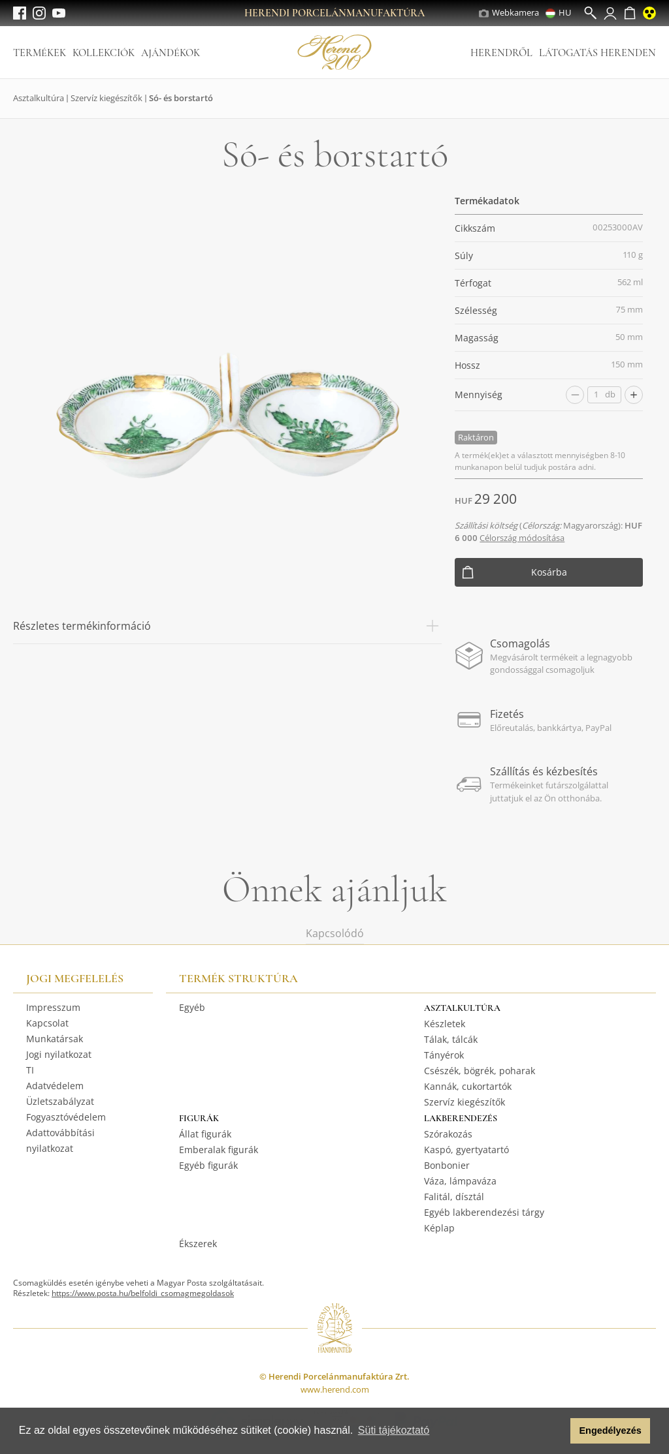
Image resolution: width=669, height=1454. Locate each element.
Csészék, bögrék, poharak (479, 1070)
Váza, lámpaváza (460, 1181)
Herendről (501, 52)
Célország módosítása (522, 538)
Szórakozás (448, 1134)
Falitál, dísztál (454, 1196)
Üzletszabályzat (60, 1101)
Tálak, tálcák (451, 1039)
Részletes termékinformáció (227, 626)
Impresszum (53, 1007)
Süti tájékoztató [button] (393, 1430)
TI (30, 1070)
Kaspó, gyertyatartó (466, 1149)
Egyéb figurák (208, 1165)
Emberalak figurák (218, 1149)
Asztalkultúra (38, 98)
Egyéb (192, 1007)
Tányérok (444, 1055)
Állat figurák (205, 1134)
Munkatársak (54, 1038)
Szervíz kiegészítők (106, 98)
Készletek (444, 1023)
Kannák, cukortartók (468, 1086)
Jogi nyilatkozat (58, 1054)
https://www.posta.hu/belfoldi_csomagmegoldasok (143, 1293)
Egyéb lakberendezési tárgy (484, 1212)
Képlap (439, 1228)
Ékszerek (198, 1243)
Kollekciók (104, 52)
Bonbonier (447, 1165)
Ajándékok (170, 52)
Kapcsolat (47, 1023)
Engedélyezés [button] (610, 1430)
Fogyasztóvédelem (66, 1117)
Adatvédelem (55, 1085)
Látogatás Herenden (597, 52)
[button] (557, 1431)
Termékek (39, 52)
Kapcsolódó (335, 933)
